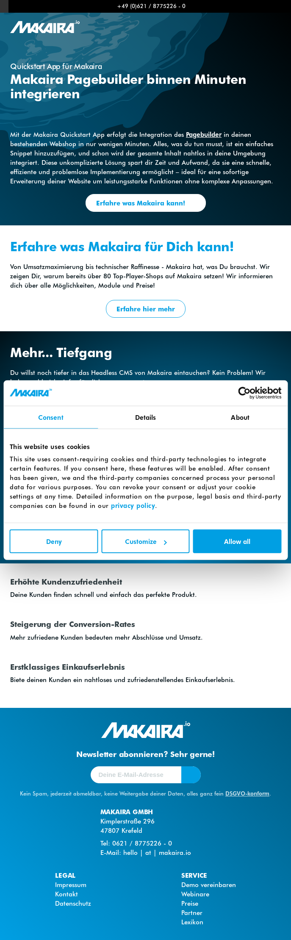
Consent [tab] (51, 417)
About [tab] (240, 417)
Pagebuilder (204, 134)
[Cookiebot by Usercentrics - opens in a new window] (244, 392)
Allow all (237, 541)
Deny (54, 541)
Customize (146, 541)
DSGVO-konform (247, 793)
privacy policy (133, 505)
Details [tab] (145, 417)
